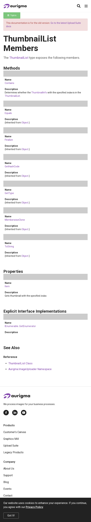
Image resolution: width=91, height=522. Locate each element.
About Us (8, 468)
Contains (9, 83)
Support (8, 475)
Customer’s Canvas (14, 432)
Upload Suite (10, 445)
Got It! (11, 515)
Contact (7, 495)
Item (7, 286)
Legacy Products (13, 452)
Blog (6, 482)
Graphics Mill (11, 438)
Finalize (9, 139)
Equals (8, 113)
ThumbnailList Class (20, 363)
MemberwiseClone (15, 219)
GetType (9, 193)
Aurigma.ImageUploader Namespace (30, 369)
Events (7, 488)
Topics (11, 15)
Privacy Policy (34, 507)
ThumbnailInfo (39, 92)
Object (24, 122)
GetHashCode (12, 166)
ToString (9, 246)
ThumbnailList (18, 57)
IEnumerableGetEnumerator (20, 326)
